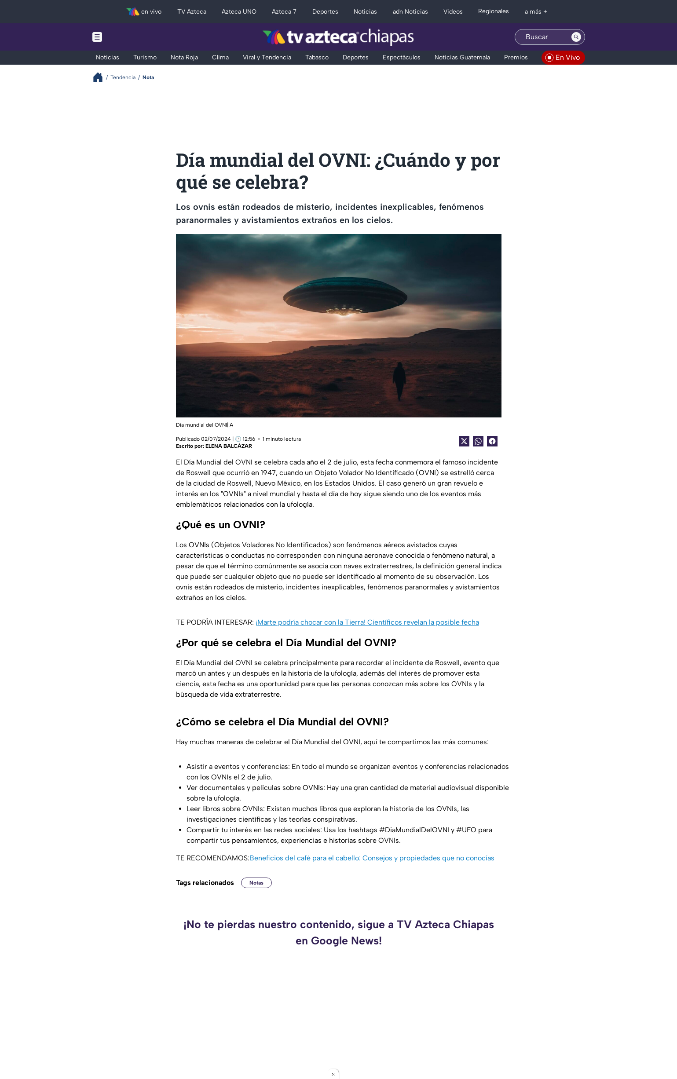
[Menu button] (127, 37)
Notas (256, 883)
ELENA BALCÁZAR (228, 446)
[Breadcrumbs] (101, 77)
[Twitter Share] (464, 441)
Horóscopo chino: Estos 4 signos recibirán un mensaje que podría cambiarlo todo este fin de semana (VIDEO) (500, 1013)
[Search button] (576, 37)
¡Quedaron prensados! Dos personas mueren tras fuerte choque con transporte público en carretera (253, 1013)
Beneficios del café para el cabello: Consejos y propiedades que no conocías (371, 858)
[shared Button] (478, 441)
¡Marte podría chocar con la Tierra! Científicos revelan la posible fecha (367, 622)
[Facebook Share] (492, 441)
